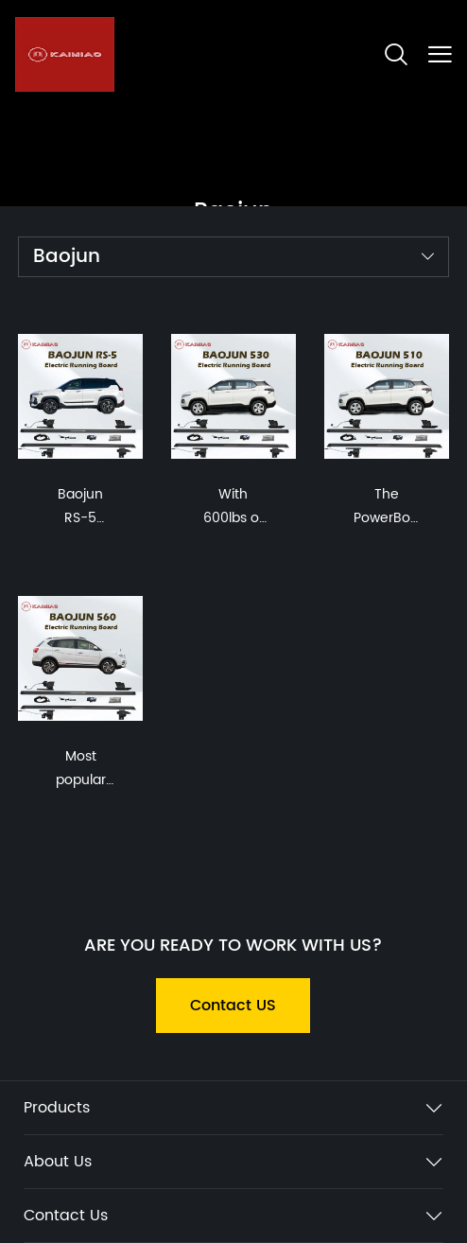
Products (57, 1107)
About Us (58, 1161)
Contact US (233, 1005)
